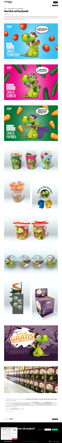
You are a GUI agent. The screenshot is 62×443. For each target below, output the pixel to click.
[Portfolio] (57, 5)
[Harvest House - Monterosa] (55, 5)
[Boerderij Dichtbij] (53, 5)
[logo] (8, 2)
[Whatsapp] (55, 430)
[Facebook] (9, 419)
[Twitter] (12, 419)
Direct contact (40, 429)
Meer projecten (47, 429)
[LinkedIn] (11, 419)
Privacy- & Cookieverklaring (26, 441)
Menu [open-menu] (55, 2)
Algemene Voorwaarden (34, 441)
